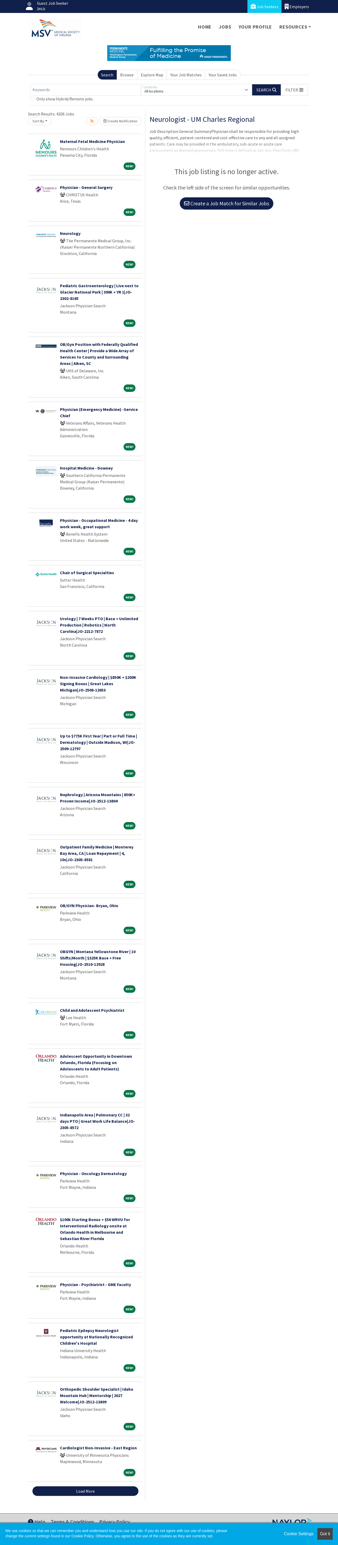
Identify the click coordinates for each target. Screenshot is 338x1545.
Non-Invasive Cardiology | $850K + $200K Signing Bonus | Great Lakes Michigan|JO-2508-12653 (98, 684)
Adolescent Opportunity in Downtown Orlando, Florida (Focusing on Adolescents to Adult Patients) (96, 1062)
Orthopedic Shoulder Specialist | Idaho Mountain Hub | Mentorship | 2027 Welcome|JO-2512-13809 (96, 1395)
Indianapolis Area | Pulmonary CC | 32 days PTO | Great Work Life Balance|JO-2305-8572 (97, 1121)
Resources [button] (293, 27)
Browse (127, 74)
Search (107, 74)
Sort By (38, 121)
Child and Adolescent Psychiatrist (92, 1010)
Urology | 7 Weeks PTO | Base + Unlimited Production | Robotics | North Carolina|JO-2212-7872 (99, 625)
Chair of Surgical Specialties (87, 572)
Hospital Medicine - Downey (86, 468)
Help (36, 1521)
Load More (85, 1491)
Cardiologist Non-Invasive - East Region (98, 1447)
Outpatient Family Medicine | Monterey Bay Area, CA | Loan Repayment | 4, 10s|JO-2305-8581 (96, 853)
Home (205, 27)
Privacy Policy (114, 1521)
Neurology (70, 233)
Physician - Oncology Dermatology (93, 1173)
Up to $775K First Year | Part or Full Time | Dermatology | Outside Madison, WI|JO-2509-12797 (98, 742)
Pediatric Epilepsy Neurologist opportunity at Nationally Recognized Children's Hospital (96, 1337)
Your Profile (255, 27)
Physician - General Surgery (86, 187)
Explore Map (152, 74)
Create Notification (120, 121)
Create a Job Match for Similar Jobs (226, 203)
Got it (325, 1534)
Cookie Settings (298, 1534)
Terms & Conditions (72, 1521)
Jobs (225, 27)
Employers (297, 6)
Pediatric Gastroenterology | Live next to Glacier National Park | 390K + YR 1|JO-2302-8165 (99, 292)
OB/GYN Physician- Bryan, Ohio (89, 905)
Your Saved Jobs (223, 74)
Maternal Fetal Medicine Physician (92, 141)
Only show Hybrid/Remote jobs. (64, 98)
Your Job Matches (186, 74)
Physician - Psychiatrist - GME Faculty (95, 1284)
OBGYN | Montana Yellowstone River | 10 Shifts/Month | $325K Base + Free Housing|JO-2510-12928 (97, 958)
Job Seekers (264, 6)
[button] (294, 90)
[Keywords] (85, 90)
